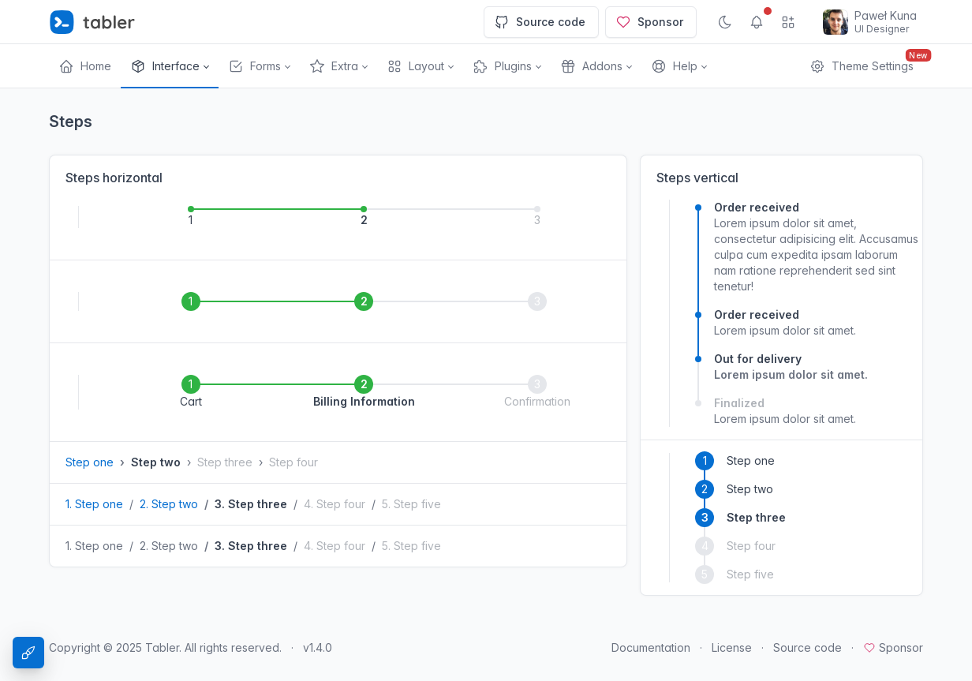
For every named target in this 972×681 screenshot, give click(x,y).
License (732, 647)
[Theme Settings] (28, 652)
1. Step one (94, 504)
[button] (170, 66)
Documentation (650, 647)
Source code (539, 22)
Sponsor (649, 22)
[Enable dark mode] (725, 22)
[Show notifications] (756, 22)
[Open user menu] (870, 22)
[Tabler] (92, 22)
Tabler (162, 647)
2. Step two (169, 504)
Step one (89, 462)
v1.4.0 (317, 647)
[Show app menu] (788, 22)
